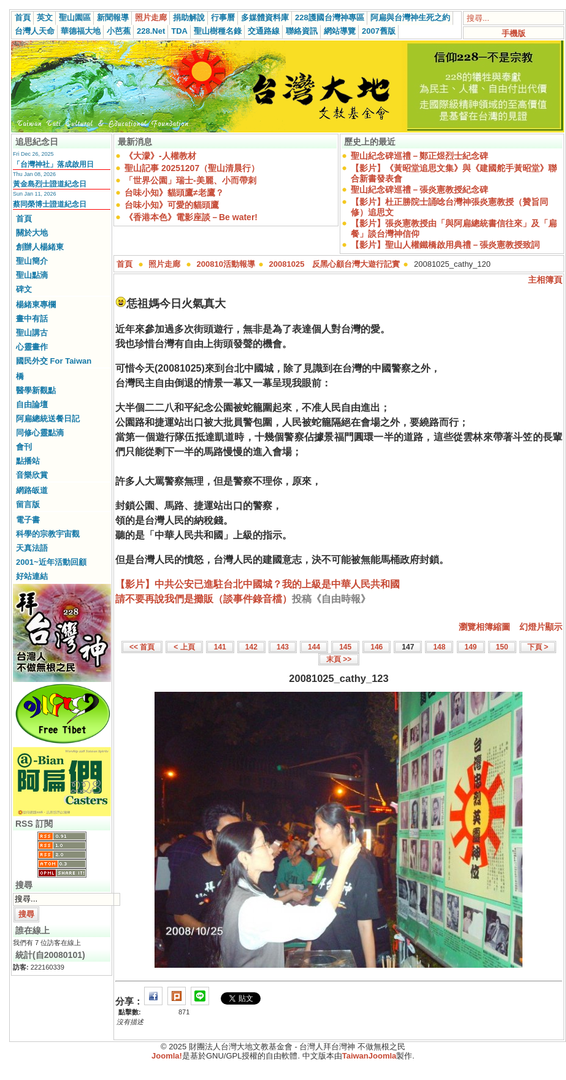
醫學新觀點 (36, 390)
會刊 (24, 446)
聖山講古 (32, 332)
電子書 (28, 519)
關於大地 (32, 232)
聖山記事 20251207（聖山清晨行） (191, 168)
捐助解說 (189, 17)
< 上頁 (184, 647)
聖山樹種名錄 (218, 31)
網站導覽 (340, 31)
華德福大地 (81, 31)
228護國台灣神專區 (329, 17)
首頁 (23, 17)
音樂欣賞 (32, 475)
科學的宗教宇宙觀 (48, 533)
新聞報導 (113, 17)
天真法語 (32, 548)
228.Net (151, 31)
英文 (45, 17)
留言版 (28, 504)
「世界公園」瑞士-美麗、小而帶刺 (190, 180)
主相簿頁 (545, 280)
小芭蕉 (119, 31)
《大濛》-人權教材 (160, 156)
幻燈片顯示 (540, 627)
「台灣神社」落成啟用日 (53, 164)
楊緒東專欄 (36, 304)
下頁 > (537, 647)
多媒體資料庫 (265, 17)
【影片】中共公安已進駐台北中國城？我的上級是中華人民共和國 (257, 584)
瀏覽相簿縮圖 (484, 627)
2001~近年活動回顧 (51, 562)
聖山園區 (75, 17)
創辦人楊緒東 (40, 246)
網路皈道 (32, 490)
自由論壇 (32, 404)
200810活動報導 (226, 264)
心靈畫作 (32, 346)
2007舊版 (379, 31)
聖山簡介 (32, 261)
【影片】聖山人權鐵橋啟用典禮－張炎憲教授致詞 (445, 245)
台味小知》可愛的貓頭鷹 (171, 205)
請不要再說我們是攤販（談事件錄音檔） (203, 599)
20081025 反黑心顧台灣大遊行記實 (334, 264)
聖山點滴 (32, 275)
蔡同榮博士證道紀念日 (49, 204)
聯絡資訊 (302, 31)
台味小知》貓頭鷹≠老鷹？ (174, 192)
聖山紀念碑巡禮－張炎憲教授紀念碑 (419, 189)
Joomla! (166, 1055)
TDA (179, 31)
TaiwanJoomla (369, 1055)
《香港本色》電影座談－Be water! (191, 217)
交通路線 (264, 31)
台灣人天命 (35, 31)
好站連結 (32, 576)
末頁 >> (338, 659)
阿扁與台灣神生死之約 (410, 17)
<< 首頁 (142, 647)
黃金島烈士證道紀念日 (49, 184)
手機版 (514, 33)
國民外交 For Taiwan (53, 361)
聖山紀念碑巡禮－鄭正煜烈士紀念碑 (419, 156)
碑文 (24, 289)
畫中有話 (32, 318)
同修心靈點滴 (40, 432)
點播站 (28, 460)
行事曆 (223, 17)
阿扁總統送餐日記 (48, 418)
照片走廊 (151, 17)
